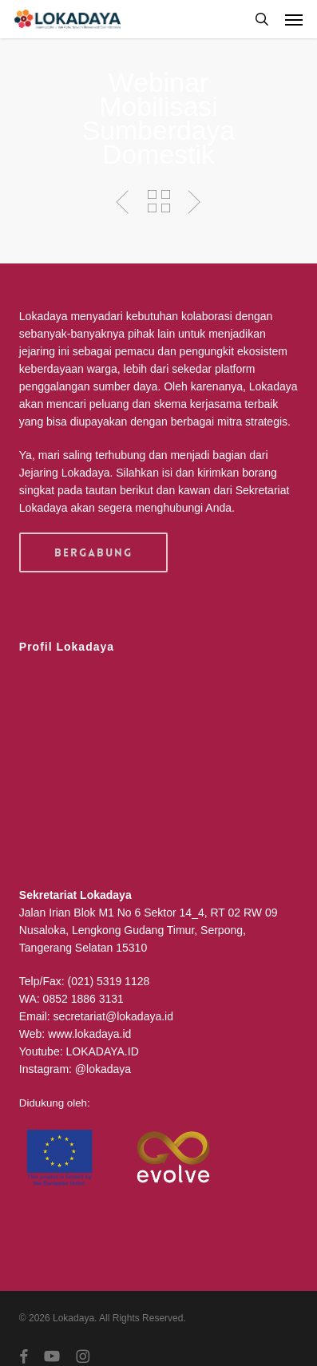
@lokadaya (103, 1069)
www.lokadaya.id (89, 1033)
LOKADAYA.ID (101, 1051)
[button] (294, 19)
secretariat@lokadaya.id (113, 1016)
